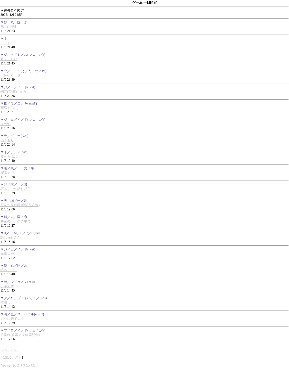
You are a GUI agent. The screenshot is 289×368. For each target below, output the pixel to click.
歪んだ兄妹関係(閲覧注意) (20, 205)
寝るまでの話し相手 (15, 189)
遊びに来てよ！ (12, 318)
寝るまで (7, 172)
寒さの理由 (8, 26)
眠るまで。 (8, 270)
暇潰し (5, 302)
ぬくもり (7, 140)
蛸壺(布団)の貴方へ (15, 91)
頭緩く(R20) (9, 108)
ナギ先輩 (7, 286)
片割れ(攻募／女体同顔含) (20, 335)
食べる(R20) (9, 156)
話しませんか (10, 237)
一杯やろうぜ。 (12, 75)
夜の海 (5, 124)
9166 (14, 350)
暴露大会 (7, 254)
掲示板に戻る (11, 358)
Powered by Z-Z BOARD (17, 365)
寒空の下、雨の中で (15, 221)
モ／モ (5, 43)
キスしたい (8, 59)
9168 (4, 350)
